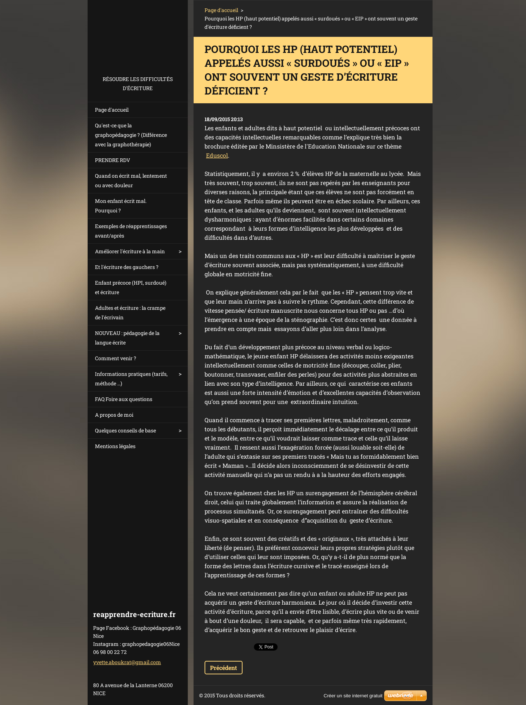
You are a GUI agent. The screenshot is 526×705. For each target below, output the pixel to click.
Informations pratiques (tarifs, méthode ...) (131, 378)
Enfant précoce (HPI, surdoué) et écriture (130, 287)
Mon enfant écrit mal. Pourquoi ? (120, 205)
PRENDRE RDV (112, 160)
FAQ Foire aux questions (123, 399)
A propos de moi (114, 414)
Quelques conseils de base (125, 430)
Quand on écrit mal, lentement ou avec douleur (131, 180)
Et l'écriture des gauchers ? (127, 266)
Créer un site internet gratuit (353, 695)
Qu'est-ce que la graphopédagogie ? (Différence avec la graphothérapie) (131, 135)
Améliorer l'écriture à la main (130, 251)
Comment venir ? (115, 358)
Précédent (223, 667)
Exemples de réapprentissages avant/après (131, 231)
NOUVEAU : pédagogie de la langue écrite (127, 338)
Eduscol (217, 155)
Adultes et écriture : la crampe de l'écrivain (130, 312)
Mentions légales (115, 446)
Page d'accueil (112, 109)
